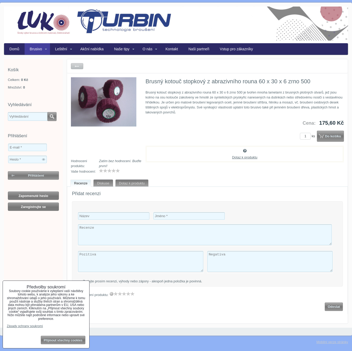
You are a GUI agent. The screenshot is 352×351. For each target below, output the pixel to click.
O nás (148, 49)
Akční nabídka (92, 49)
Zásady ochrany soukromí (25, 326)
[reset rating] (111, 294)
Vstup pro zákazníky (236, 49)
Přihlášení (36, 175)
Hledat (52, 116)
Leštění (61, 49)
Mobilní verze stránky (332, 342)
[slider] (109, 171)
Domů (14, 49)
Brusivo (36, 49)
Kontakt (171, 49)
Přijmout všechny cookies (63, 340)
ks (308, 136)
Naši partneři (198, 49)
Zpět (77, 66)
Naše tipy (122, 49)
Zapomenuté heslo (33, 196)
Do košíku (333, 136)
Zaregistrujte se (33, 207)
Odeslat (334, 307)
